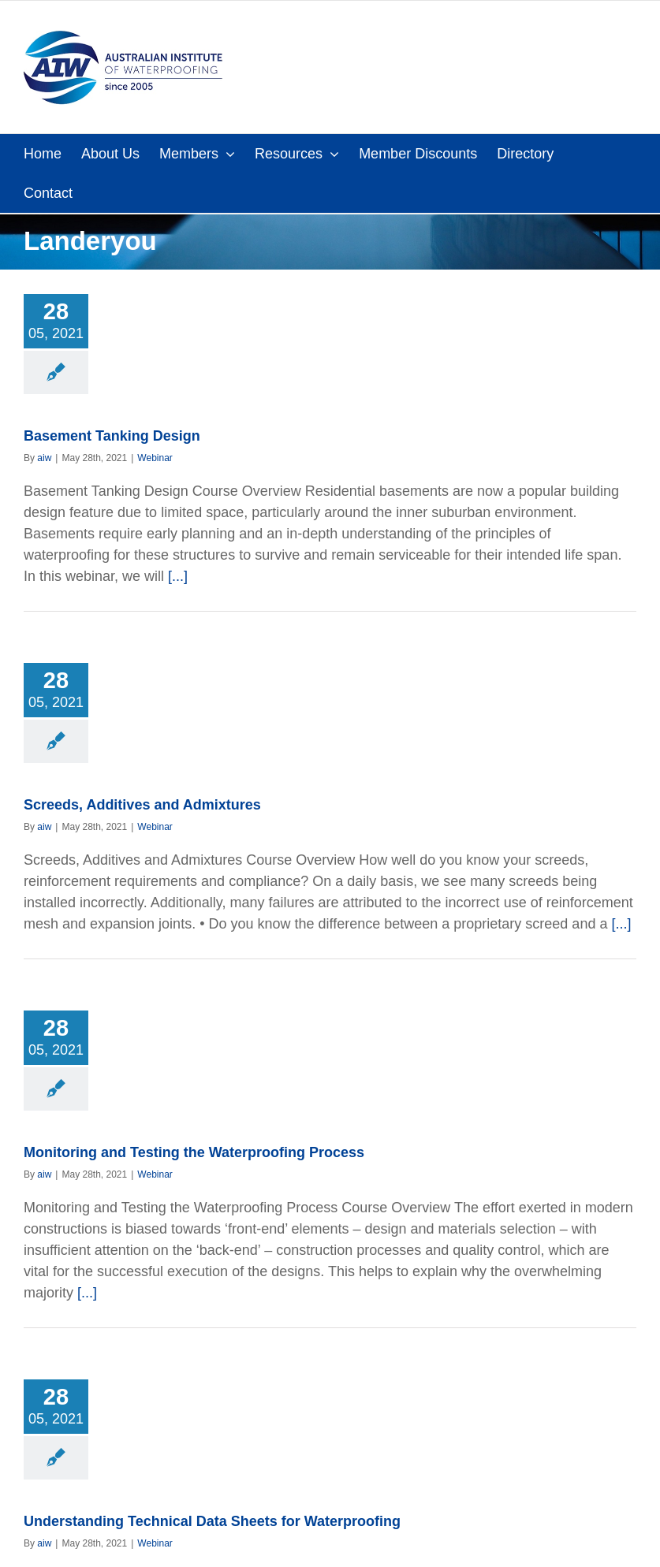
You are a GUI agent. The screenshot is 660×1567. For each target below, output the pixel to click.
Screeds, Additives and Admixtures (142, 805)
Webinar (154, 457)
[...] (178, 576)
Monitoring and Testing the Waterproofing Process (194, 1152)
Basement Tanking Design (112, 436)
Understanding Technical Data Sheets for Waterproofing (212, 1521)
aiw (44, 457)
